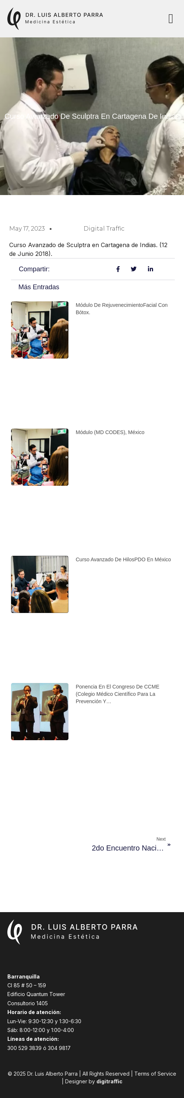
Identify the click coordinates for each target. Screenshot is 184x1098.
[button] (171, 19)
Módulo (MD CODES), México (110, 432)
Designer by (94, 1081)
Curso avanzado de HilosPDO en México (123, 559)
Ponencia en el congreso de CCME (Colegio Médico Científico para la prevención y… (117, 694)
